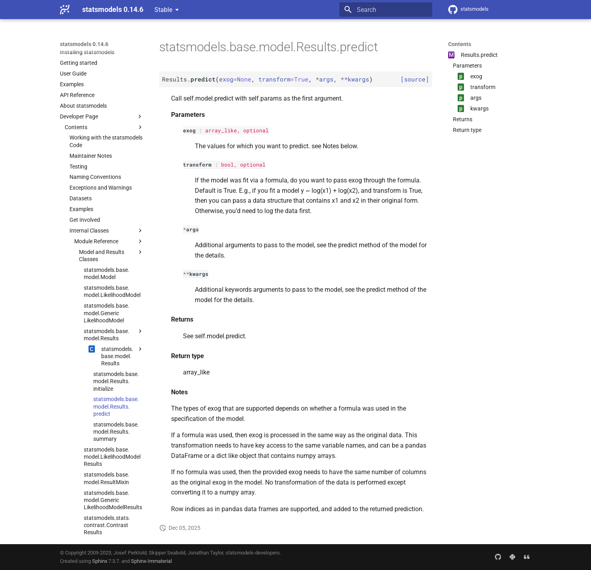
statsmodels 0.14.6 (84, 44)
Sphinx (99, 561)
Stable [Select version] (163, 10)
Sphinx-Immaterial (151, 561)
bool (227, 164)
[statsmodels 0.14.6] (65, 9)
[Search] (385, 9)
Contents (459, 44)
